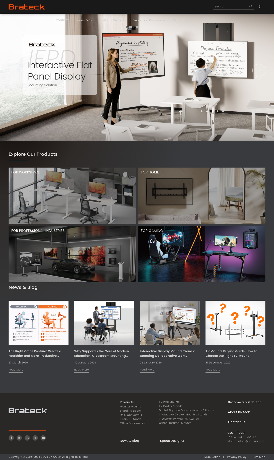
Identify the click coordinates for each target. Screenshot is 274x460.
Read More (16, 370)
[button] (259, 6)
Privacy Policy (237, 457)
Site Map (259, 457)
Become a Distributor (148, 20)
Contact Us (181, 20)
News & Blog (86, 20)
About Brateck (114, 20)
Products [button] (62, 20)
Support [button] (204, 20)
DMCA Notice (211, 457)
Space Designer (172, 440)
